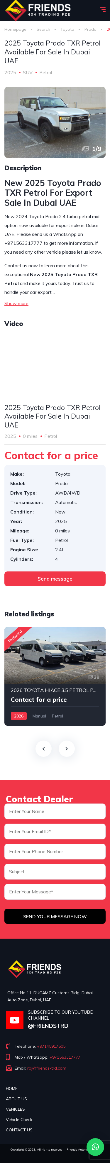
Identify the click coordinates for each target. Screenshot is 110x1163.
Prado (90, 29)
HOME (12, 1088)
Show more (16, 303)
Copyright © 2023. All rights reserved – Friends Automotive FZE (55, 1149)
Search (43, 29)
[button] (95, 1147)
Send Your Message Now (55, 916)
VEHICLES (15, 1109)
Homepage (15, 29)
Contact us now (21, 265)
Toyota (67, 29)
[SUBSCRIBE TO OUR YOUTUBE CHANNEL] (14, 1020)
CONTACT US (19, 1130)
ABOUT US (16, 1099)
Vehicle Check (19, 1119)
